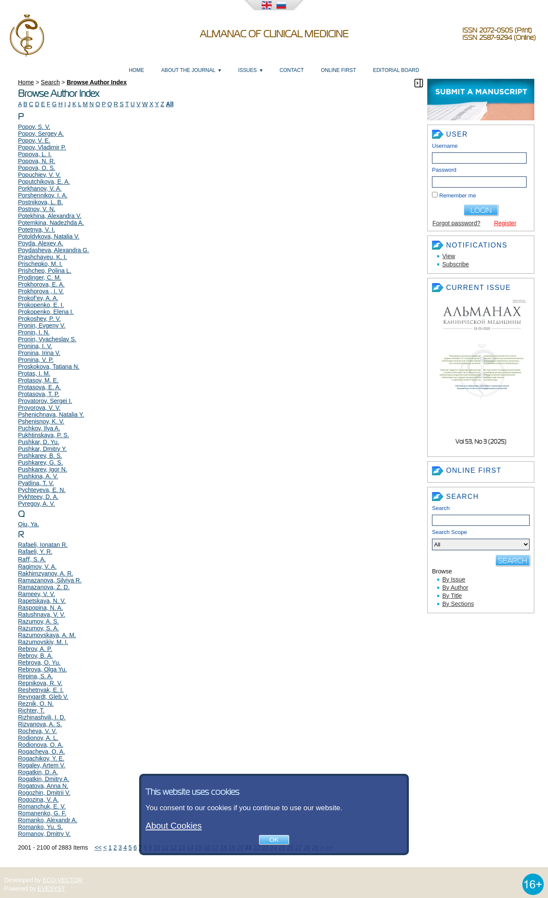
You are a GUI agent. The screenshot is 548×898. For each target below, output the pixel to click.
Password (444, 170)
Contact (292, 70)
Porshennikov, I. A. (43, 195)
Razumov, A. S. (38, 621)
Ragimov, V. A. (37, 566)
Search (441, 508)
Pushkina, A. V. (38, 476)
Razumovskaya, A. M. (47, 635)
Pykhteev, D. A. (38, 496)
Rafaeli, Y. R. (35, 551)
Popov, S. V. (34, 126)
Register (505, 223)
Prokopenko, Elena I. (46, 311)
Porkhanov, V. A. (40, 188)
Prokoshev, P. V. (39, 318)
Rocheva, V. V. (37, 731)
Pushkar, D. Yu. (38, 442)
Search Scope (481, 539)
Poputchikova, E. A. (44, 181)
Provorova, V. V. (39, 407)
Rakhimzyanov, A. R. (45, 573)
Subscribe (455, 264)
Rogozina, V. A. (38, 799)
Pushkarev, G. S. (40, 462)
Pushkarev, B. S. (40, 455)
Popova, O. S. (36, 167)
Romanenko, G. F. (42, 813)
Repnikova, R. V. (40, 683)
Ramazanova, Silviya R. (50, 580)
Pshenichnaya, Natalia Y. (51, 414)
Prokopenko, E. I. (41, 304)
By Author (455, 587)
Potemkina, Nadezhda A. (51, 222)
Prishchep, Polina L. (44, 270)
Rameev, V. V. (36, 594)
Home (136, 70)
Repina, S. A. (35, 676)
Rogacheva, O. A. (41, 751)
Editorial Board (396, 70)
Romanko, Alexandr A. (47, 820)
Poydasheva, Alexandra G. (53, 250)
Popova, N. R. (36, 161)
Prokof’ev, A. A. (38, 298)
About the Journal (188, 70)
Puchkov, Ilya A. (39, 428)
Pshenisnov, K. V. (41, 421)
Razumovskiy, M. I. (43, 641)
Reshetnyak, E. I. (41, 689)
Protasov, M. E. (38, 380)
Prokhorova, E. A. (41, 284)
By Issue (453, 579)
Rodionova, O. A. (40, 744)
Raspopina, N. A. (40, 607)
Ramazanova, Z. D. (44, 587)
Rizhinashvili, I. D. (42, 717)
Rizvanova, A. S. (40, 724)
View (448, 256)
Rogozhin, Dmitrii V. (44, 792)
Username (445, 146)
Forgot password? (456, 223)
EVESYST (52, 888)
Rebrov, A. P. (35, 648)
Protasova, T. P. (39, 394)
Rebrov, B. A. (35, 655)
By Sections (458, 603)
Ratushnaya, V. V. (41, 614)
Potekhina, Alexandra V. (49, 215)
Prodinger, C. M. (39, 277)
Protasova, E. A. (39, 387)
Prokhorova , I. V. (41, 291)
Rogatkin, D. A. (38, 772)
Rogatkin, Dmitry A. (43, 779)
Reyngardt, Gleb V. (43, 696)
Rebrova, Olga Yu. (42, 669)
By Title (452, 595)
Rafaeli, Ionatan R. (43, 544)
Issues (247, 70)
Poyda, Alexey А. (40, 243)
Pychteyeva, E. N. (42, 489)
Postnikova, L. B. (40, 202)
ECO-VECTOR (63, 880)
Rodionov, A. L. (38, 737)
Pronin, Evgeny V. (42, 325)
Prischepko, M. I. (40, 263)
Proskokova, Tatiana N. (49, 366)
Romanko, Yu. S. (40, 826)
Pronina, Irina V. (39, 352)
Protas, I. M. (34, 373)
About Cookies (174, 825)
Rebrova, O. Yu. (39, 662)
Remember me (457, 195)
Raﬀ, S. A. (32, 559)
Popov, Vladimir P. (42, 147)
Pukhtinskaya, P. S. (43, 435)
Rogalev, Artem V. (42, 765)
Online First (338, 70)
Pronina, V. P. (36, 359)
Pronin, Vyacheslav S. (47, 339)
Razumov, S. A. (38, 628)
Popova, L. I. (35, 154)
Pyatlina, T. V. (36, 483)
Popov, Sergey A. (41, 133)
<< (98, 847)
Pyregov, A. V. (36, 503)
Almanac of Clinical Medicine (274, 34)
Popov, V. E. (34, 140)
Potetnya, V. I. (36, 229)
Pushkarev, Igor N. (42, 469)
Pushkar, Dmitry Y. (42, 448)
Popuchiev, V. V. (39, 174)
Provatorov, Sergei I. (45, 400)
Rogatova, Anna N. (43, 785)
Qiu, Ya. (28, 524)
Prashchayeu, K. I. (42, 257)
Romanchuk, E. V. (42, 806)
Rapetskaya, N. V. (42, 600)
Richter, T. (31, 710)
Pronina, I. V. (35, 346)
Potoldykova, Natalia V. (48, 236)
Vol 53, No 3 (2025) (481, 442)
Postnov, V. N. (36, 209)
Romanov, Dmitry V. (44, 833)
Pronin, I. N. (34, 332)
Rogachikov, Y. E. (41, 758)
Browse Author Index (97, 82)
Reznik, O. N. (36, 703)
